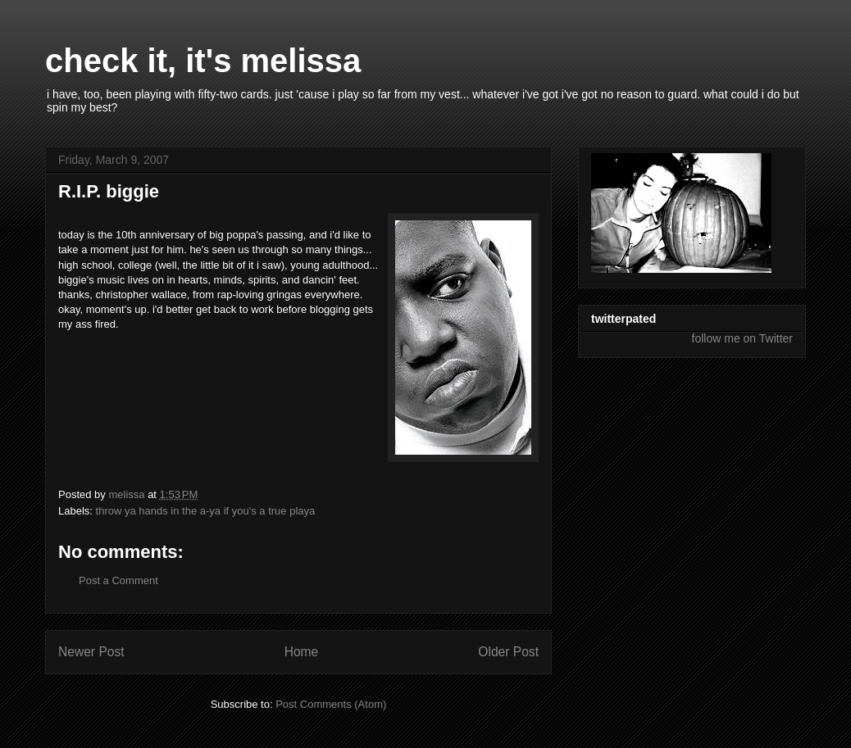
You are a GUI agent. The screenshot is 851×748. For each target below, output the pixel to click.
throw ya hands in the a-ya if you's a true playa (206, 511)
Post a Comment (118, 580)
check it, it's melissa (203, 61)
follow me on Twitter (742, 338)
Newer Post (91, 652)
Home (301, 652)
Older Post (508, 652)
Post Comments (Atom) (330, 704)
